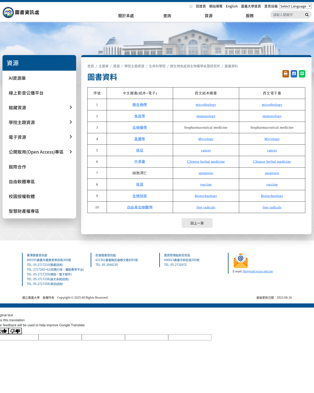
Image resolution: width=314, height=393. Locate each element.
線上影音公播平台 (26, 93)
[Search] (291, 14)
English (232, 6)
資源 (209, 15)
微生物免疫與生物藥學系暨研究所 (195, 65)
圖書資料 (231, 65)
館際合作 (17, 167)
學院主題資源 (134, 65)
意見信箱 (271, 6)
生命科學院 (157, 65)
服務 (250, 15)
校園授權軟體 (22, 196)
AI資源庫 (17, 78)
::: (191, 6)
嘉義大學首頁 (251, 6)
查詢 (167, 15)
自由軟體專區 (22, 181)
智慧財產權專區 (24, 211)
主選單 (104, 65)
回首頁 (201, 6)
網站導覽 (216, 6)
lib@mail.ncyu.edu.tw (258, 271)
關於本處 (126, 15)
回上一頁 (197, 223)
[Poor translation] (15, 331)
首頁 (90, 65)
